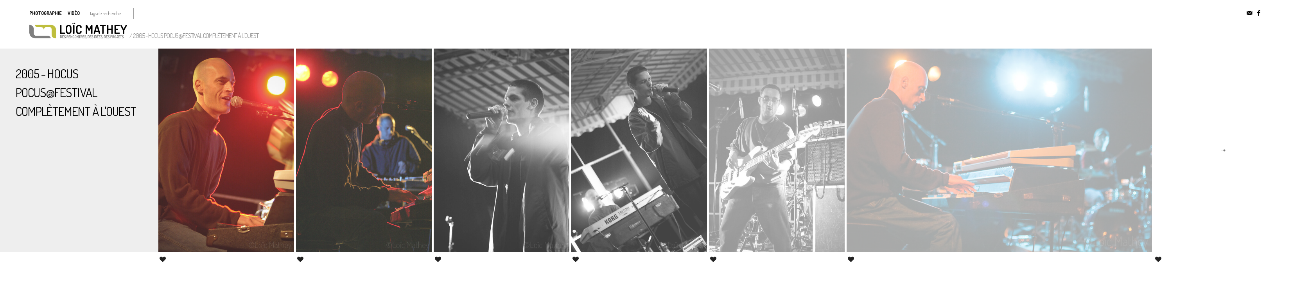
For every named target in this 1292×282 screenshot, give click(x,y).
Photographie (45, 13)
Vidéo (74, 13)
